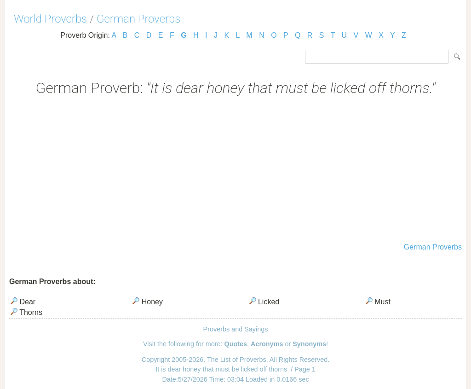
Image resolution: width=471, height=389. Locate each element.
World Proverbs (50, 18)
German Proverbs (138, 18)
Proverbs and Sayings (235, 329)
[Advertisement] (235, 170)
